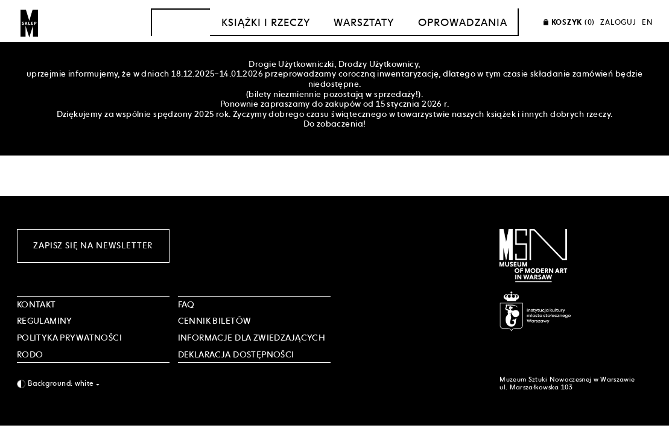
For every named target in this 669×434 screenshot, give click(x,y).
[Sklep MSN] (29, 22)
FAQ (186, 304)
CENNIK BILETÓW (215, 321)
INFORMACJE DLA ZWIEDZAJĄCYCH (252, 337)
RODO (30, 354)
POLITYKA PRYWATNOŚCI (69, 337)
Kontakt (36, 304)
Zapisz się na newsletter (93, 245)
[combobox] (93, 384)
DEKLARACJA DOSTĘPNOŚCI (236, 354)
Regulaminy (44, 321)
